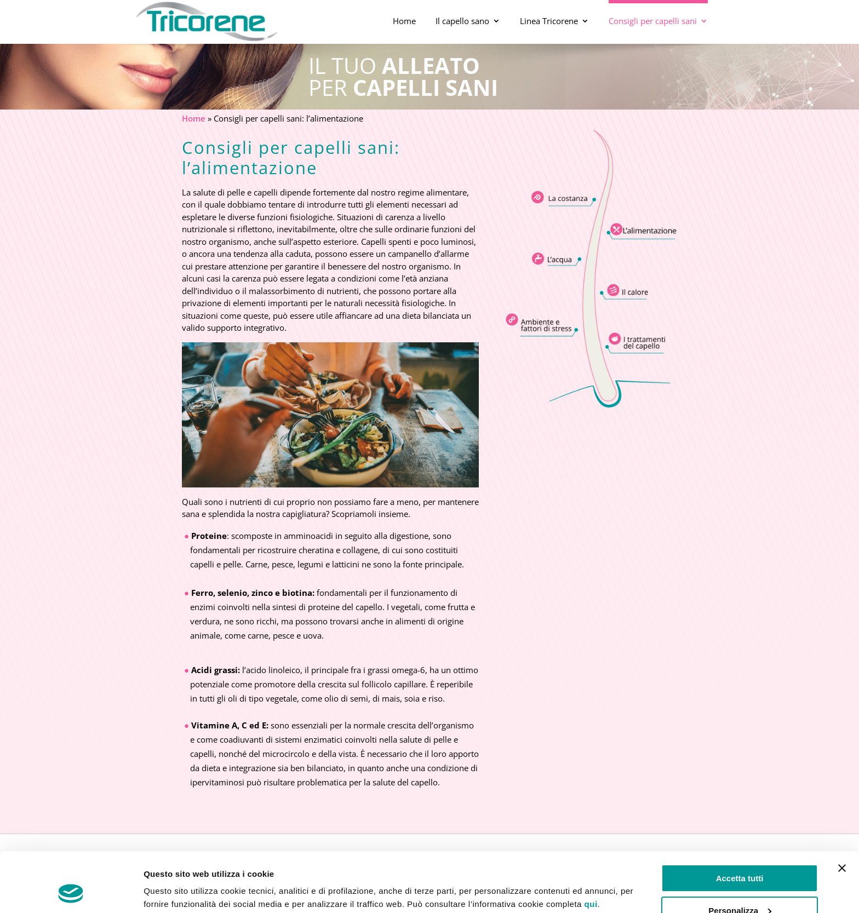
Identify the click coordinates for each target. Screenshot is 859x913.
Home (404, 20)
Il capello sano (462, 20)
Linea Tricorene (549, 20)
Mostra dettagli (173, 891)
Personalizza (739, 854)
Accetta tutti (740, 822)
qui (591, 848)
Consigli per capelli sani (653, 20)
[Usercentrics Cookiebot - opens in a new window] (71, 891)
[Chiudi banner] (842, 812)
